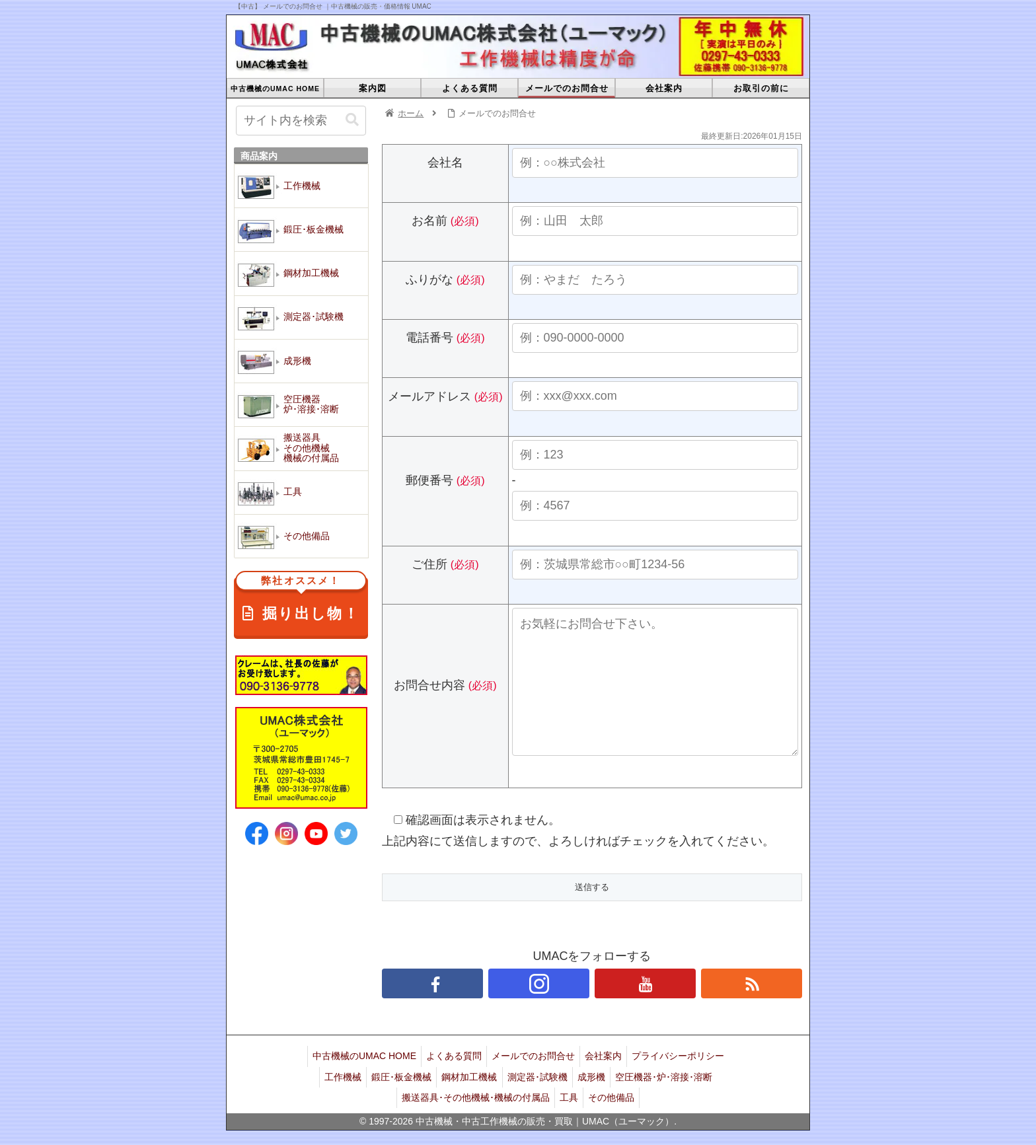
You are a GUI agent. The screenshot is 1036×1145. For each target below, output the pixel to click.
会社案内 (607, 1080)
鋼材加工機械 (468, 1097)
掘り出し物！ (301, 599)
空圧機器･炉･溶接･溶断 (673, 1097)
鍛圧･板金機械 (396, 1097)
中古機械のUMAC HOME (356, 1080)
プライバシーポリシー (686, 1080)
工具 (569, 1114)
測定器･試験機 (539, 1097)
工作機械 (333, 1097)
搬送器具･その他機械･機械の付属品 (472, 1114)
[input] (301, 120)
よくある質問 (450, 1080)
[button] (352, 120)
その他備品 (615, 1114)
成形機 (597, 1097)
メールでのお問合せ (533, 1080)
